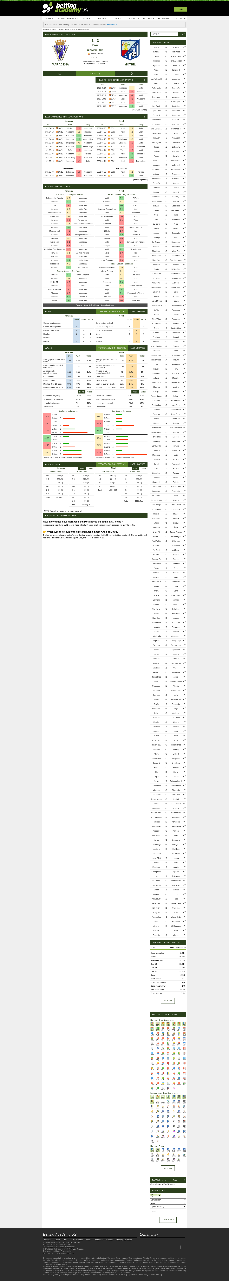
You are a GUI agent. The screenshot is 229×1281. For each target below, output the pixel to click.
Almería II (82, 202)
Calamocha (175, 595)
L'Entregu (176, 541)
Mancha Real (88, 139)
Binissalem (176, 247)
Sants (156, 863)
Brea (176, 586)
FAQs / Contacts (77, 1249)
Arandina (175, 124)
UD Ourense (176, 663)
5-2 (68, 297)
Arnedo (156, 731)
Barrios (156, 229)
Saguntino (156, 749)
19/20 (113, 88)
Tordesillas (156, 124)
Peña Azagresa (176, 61)
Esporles (175, 437)
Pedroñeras (175, 414)
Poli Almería (122, 139)
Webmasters (69, 1247)
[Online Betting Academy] (158, 1247)
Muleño (156, 722)
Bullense (175, 518)
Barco (176, 736)
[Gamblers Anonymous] (75, 1278)
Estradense (175, 509)
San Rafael (176, 441)
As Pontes (156, 740)
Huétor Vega (88, 147)
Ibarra (176, 496)
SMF (68, 1245)
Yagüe (175, 731)
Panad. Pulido (156, 500)
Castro (175, 296)
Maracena (60, 64)
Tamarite (175, 600)
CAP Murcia (156, 795)
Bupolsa (176, 93)
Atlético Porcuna (54, 213)
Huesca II (156, 577)
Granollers (156, 473)
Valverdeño (156, 786)
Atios (176, 740)
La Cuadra (156, 496)
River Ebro (176, 419)
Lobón (176, 396)
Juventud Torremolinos (107, 209)
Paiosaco (156, 672)
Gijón (156, 215)
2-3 (121, 227)
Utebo (176, 577)
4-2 (132, 99)
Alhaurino (88, 132)
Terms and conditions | (52, 1251)
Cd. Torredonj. (69, 157)
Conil (176, 894)
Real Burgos (176, 537)
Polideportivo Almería (54, 198)
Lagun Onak (156, 111)
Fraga (176, 709)
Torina (176, 835)
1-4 (166, 333)
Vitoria (156, 523)
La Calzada (156, 636)
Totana (175, 301)
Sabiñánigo (156, 405)
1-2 (132, 147)
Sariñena (156, 600)
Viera (156, 70)
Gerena (156, 894)
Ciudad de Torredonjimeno (83, 224)
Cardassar (156, 686)
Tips (118, 18)
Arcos (156, 568)
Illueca (156, 595)
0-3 (166, 170)
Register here (75, 1242)
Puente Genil (176, 56)
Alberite (176, 315)
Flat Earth (156, 550)
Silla (156, 772)
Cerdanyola (156, 446)
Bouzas (176, 469)
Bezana (156, 555)
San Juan (156, 138)
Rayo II (156, 464)
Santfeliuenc (176, 691)
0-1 (79, 161)
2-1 (79, 147)
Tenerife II (176, 70)
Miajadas (156, 790)
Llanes (175, 514)
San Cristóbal (176, 328)
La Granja (156, 881)
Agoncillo (156, 65)
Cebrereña (176, 88)
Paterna (156, 52)
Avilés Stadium (156, 346)
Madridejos (176, 623)
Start (49, 18)
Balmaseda (175, 111)
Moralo (156, 840)
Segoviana (176, 174)
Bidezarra (176, 147)
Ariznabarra (156, 428)
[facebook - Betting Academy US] (153, 1241)
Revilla (156, 296)
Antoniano (156, 401)
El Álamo (175, 373)
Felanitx (156, 206)
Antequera (123, 157)
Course (87, 18)
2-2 (132, 128)
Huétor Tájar (83, 209)
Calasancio (176, 65)
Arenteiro (175, 659)
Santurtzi (156, 115)
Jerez (176, 224)
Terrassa (175, 446)
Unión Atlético (156, 306)
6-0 (166, 251)
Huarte (156, 102)
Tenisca (176, 500)
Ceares (156, 333)
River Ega (156, 618)
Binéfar (156, 591)
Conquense (175, 242)
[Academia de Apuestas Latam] (169, 1247)
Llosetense (176, 206)
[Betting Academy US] (142, 1247)
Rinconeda (156, 835)
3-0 (121, 216)
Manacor (156, 165)
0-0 (79, 143)
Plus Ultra (176, 795)
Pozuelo (156, 369)
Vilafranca (176, 450)
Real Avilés (156, 541)
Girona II (156, 450)
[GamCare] (67, 1278)
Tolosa (175, 238)
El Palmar (176, 614)
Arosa (176, 677)
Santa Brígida (156, 201)
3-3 (68, 238)
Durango (156, 238)
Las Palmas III (156, 79)
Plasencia (176, 790)
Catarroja (156, 292)
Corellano (156, 727)
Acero (156, 47)
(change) (172, 1184)
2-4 (132, 161)
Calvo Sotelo (156, 813)
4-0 (68, 231)
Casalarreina (176, 645)
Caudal (156, 210)
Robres (156, 604)
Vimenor (156, 926)
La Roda (156, 410)
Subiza (156, 147)
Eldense (176, 768)
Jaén (70, 150)
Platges (176, 432)
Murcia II (175, 799)
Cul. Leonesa (156, 129)
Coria (176, 568)
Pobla (176, 863)
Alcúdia (176, 686)
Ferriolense (156, 437)
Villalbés (156, 668)
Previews (102, 18)
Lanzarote (156, 491)
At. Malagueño (107, 216)
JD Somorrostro (176, 428)
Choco (175, 668)
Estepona (88, 136)
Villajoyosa (176, 52)
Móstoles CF (176, 274)
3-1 (121, 293)
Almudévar (156, 260)
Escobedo (176, 704)
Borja (176, 591)
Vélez (122, 150)
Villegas (156, 423)
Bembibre (156, 527)
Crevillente (176, 763)
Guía (156, 84)
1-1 (79, 132)
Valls (176, 695)
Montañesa (176, 822)
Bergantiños (156, 677)
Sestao (176, 523)
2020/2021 (95, 58)
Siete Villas (156, 319)
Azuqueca (176, 310)
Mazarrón (156, 718)
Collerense (156, 197)
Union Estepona (83, 275)
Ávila (176, 527)
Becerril (156, 537)
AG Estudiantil (156, 817)
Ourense (175, 654)
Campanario (176, 786)
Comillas (156, 151)
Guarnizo (175, 179)
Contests (180, 18)
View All (168, 1168)
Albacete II (156, 482)
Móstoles (175, 378)
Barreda (176, 559)
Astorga (156, 174)
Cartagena (156, 518)
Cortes (175, 183)
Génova (156, 247)
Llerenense (156, 564)
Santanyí (175, 197)
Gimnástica (175, 383)
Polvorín (156, 659)
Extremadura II (176, 781)
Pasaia (156, 156)
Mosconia (156, 546)
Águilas (176, 872)
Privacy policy (66, 1251)
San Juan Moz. (176, 260)
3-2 (79, 176)
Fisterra (156, 663)
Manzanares (156, 623)
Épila (156, 713)
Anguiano (156, 641)
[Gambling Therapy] (71, 1278)
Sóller (156, 681)
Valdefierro (176, 405)
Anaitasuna (156, 120)
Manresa (175, 831)
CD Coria (156, 224)
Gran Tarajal (156, 505)
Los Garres (176, 718)
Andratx (156, 161)
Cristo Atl (156, 532)
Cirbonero (176, 142)
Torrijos (176, 808)
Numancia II (176, 129)
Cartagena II (156, 872)
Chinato (176, 777)
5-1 (166, 106)
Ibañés (156, 310)
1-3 (68, 286)
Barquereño (156, 559)
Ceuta (156, 56)
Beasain (176, 265)
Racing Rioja (176, 641)
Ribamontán (156, 179)
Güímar (176, 84)
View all (168, 1001)
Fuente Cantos (156, 396)
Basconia (156, 265)
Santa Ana (156, 373)
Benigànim (176, 758)
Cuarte (175, 573)
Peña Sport (175, 138)
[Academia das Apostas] (147, 1247)
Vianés (156, 315)
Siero (176, 342)
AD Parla (175, 550)
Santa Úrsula (176, 505)
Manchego (156, 251)
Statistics (133, 18)
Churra (176, 722)
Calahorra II (176, 636)
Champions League (178, 1262)
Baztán (176, 727)
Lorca (156, 804)
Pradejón (175, 151)
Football (103, 1258)
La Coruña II (156, 509)
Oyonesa (156, 645)
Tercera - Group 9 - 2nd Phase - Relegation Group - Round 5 (95, 62)
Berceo (156, 419)
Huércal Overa (156, 301)
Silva (156, 469)
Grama (156, 328)
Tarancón (175, 627)
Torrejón (156, 278)
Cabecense (156, 854)
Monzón (176, 604)
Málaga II (141, 154)
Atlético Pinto (176, 269)
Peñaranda (156, 88)
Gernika (176, 156)
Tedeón (176, 423)
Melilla (69, 128)
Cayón (156, 704)
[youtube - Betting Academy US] (147, 1241)
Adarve (156, 378)
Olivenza (156, 387)
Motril (130, 64)
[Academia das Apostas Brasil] (153, 1247)
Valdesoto (176, 546)
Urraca (175, 460)
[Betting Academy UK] (174, 1247)
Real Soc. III (176, 700)
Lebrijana (156, 849)
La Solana (156, 242)
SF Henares (156, 274)
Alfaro (156, 650)
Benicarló (156, 763)
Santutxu (175, 120)
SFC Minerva (176, 804)
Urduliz (156, 700)
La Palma (176, 854)
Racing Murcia (156, 799)
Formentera (175, 161)
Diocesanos (176, 170)
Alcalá (156, 269)
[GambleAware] (50, 1278)
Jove (176, 292)
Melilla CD (55, 282)
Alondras (175, 188)
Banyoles (156, 695)
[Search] (182, 34)
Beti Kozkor (156, 133)
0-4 (166, 229)
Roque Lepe (176, 903)
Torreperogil (69, 143)
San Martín (176, 333)
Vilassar (156, 831)
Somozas (156, 188)
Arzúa (156, 654)
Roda (156, 768)
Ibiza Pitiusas (156, 432)
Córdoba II (176, 74)
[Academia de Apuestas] (163, 1247)
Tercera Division (95, 54)
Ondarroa (176, 115)
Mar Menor (156, 609)
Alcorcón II (176, 464)
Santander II (156, 383)
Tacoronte (176, 233)
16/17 (113, 103)
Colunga (176, 346)
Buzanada (176, 491)
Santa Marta (156, 93)
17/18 (113, 95)
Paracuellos (156, 917)
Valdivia (176, 387)
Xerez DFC (156, 858)
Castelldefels (176, 826)
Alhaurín (135, 205)
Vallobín (156, 342)
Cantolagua (175, 102)
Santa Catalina (176, 681)
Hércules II (176, 256)
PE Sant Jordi (176, 487)
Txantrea (156, 61)
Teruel (156, 586)
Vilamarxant (156, 256)
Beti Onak (156, 106)
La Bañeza (156, 170)
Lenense (156, 460)
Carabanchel (176, 278)
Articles (149, 18)
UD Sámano (156, 324)
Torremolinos (141, 161)
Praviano (156, 337)
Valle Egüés (156, 142)
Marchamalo (176, 813)
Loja (88, 161)
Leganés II (176, 867)
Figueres (156, 822)
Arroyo (156, 781)
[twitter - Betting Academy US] (142, 1241)
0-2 (132, 95)
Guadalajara (176, 410)
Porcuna (88, 154)
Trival (176, 369)
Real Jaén (83, 227)
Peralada (156, 691)
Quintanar (156, 808)
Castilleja (175, 849)
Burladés (156, 183)
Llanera (156, 514)
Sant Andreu (156, 826)
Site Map (46, 1245)
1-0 (132, 106)
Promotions (164, 18)
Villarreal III (156, 758)
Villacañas (176, 251)
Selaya (176, 324)
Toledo (175, 482)
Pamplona (156, 97)
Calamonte (176, 564)
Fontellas (175, 106)
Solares (176, 555)
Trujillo (156, 777)
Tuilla (176, 215)
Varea (156, 632)
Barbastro (176, 582)
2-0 (132, 92)
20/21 (60, 128)
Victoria (176, 201)
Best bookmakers (68, 18)
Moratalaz (156, 867)
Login (180, 9)
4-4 (166, 641)
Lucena (176, 858)
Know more (112, 25)
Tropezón (175, 319)
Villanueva (156, 283)
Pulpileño (175, 609)
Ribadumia (176, 672)
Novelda (176, 47)
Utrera (176, 229)
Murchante (176, 97)
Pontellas (175, 817)
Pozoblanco (176, 401)
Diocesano (176, 840)
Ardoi (176, 133)
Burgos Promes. (176, 532)
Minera (156, 614)
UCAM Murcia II (176, 306)
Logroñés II (175, 650)
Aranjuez (175, 283)
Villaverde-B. (176, 287)
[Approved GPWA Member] (62, 1278)
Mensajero (176, 79)
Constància (156, 487)
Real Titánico (176, 210)
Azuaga (156, 392)
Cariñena (175, 713)
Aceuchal (175, 392)
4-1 (166, 917)
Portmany (156, 441)
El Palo (135, 198)
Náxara (176, 632)
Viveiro (156, 736)
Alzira (156, 754)
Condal (176, 337)
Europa (176, 473)
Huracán (156, 627)
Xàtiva (176, 772)
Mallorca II (176, 165)
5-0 (166, 120)
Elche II (176, 754)
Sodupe (156, 192)
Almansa (156, 414)
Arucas (156, 233)
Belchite (156, 573)
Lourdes (176, 618)
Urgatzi (176, 192)
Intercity (176, 749)
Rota (156, 74)
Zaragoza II (156, 582)
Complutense (156, 287)
